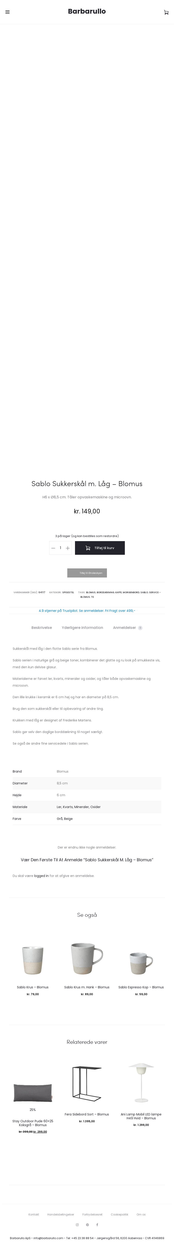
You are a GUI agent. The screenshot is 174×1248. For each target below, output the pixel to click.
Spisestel (68, 592)
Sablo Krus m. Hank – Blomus (86, 987)
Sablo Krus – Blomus (32, 987)
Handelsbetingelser (60, 1214)
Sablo (144, 592)
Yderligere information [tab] (82, 627)
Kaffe (118, 592)
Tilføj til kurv (100, 548)
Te (92, 597)
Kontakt (34, 1214)
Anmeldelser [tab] (128, 627)
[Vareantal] (60, 548)
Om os (141, 1214)
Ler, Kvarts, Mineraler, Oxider (79, 807)
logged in (41, 876)
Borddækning (105, 592)
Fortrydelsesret (92, 1214)
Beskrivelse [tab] (41, 627)
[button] (53, 548)
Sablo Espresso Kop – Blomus (141, 987)
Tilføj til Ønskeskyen (91, 573)
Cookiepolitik (119, 1214)
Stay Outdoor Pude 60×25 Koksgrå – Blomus (32, 1123)
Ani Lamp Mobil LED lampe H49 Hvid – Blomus (141, 1116)
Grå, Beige (65, 818)
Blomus (91, 592)
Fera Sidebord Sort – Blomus (87, 1114)
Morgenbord (131, 592)
